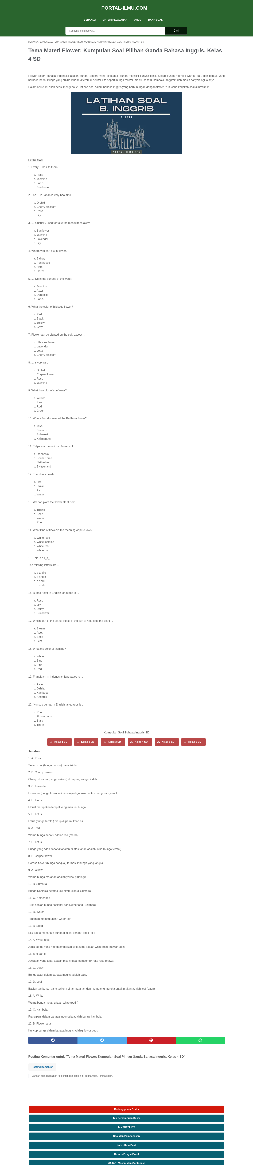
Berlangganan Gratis (198, 41)
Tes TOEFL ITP (198, 59)
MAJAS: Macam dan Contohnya (198, 95)
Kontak (126, 1121)
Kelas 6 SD (108, 755)
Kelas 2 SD (81, 746)
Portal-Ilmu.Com (124, 4)
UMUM (138, 13)
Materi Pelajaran (115, 13)
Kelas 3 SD (108, 746)
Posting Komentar (42, 1085)
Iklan (118, 1121)
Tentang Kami (107, 1121)
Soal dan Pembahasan (198, 68)
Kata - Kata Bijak (199, 77)
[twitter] (77, 1054)
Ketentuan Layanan (143, 1121)
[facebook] (44, 1054)
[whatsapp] (143, 1054)
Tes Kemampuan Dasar (198, 50)
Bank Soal (155, 13)
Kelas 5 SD (82, 755)
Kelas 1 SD (54, 746)
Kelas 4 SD (135, 746)
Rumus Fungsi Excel (198, 86)
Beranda (90, 13)
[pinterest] (110, 1054)
